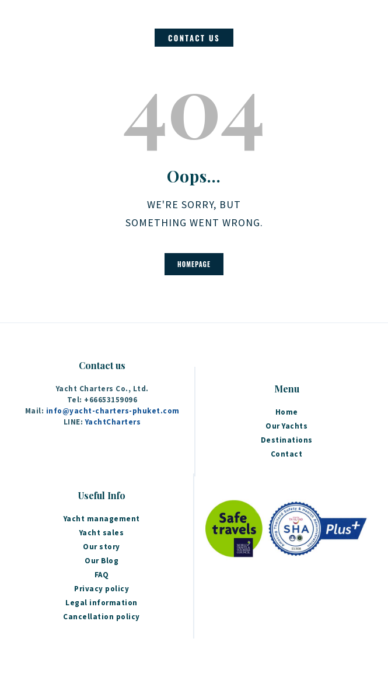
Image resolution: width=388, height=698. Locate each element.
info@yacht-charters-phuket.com (113, 411)
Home (286, 412)
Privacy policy (101, 589)
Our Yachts (286, 426)
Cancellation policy (101, 617)
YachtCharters (113, 422)
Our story (101, 547)
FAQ (102, 575)
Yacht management (102, 519)
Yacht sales (101, 533)
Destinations (287, 440)
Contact (287, 454)
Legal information (101, 603)
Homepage (194, 264)
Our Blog (101, 561)
